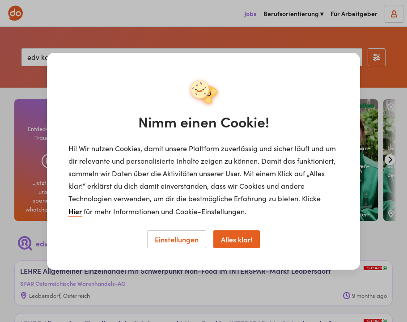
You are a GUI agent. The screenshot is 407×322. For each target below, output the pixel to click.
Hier (75, 211)
